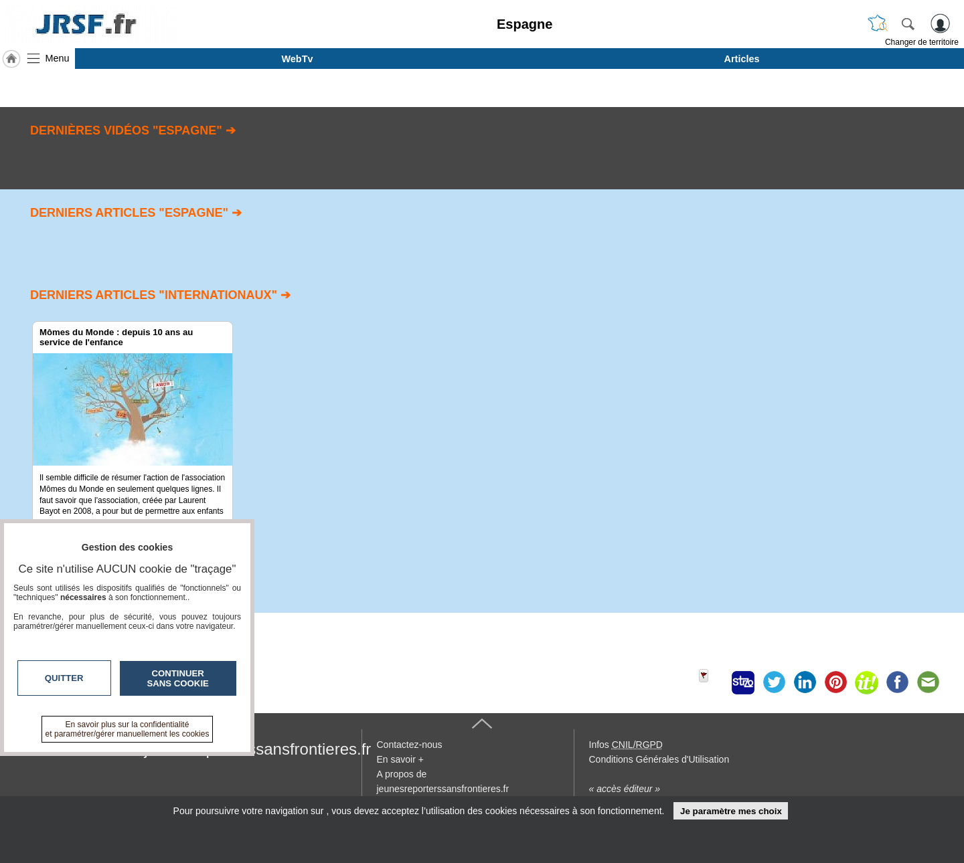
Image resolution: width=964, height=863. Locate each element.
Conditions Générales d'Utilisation (659, 759)
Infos (626, 744)
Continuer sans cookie (178, 678)
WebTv (297, 59)
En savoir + (400, 759)
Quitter (64, 678)
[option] (132, 448)
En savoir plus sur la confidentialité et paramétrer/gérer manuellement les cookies (128, 729)
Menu (58, 58)
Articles (742, 59)
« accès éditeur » (625, 788)
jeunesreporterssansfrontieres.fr (258, 749)
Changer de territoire (922, 42)
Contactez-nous (410, 744)
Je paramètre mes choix (731, 811)
